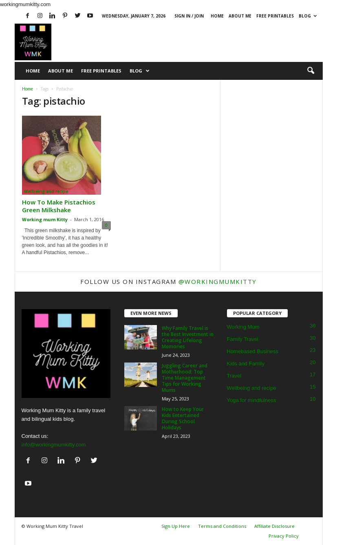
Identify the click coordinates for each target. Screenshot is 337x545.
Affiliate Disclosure (274, 526)
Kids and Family (245, 363)
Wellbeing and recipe (46, 191)
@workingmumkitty (217, 281)
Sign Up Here (175, 526)
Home (217, 16)
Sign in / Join (189, 16)
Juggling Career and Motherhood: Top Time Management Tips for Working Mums (184, 377)
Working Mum (243, 327)
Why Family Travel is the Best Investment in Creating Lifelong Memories (188, 337)
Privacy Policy (284, 536)
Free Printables (275, 16)
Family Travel (242, 339)
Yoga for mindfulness (251, 400)
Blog (308, 16)
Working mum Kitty (45, 219)
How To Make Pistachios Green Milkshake (58, 206)
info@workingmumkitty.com (54, 445)
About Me (240, 16)
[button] (310, 71)
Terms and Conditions (222, 526)
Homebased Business (252, 351)
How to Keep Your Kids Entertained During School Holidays (183, 418)
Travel (234, 376)
